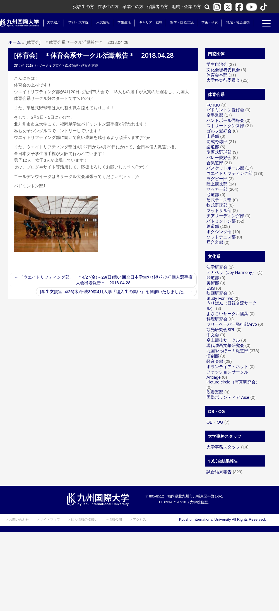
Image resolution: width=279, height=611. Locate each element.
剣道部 (212, 226)
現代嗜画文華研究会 (225, 345)
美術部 (212, 283)
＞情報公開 (113, 519)
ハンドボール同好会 (225, 120)
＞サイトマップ (48, 519)
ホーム (14, 42)
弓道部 (212, 194)
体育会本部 (89, 65)
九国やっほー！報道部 (227, 350)
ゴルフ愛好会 (219, 131)
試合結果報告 (219, 471)
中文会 (212, 334)
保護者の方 (157, 6)
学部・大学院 (78, 22)
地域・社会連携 (237, 22)
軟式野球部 (216, 205)
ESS (210, 288)
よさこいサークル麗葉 (227, 313)
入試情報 (103, 22)
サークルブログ (51, 65)
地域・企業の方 (186, 6)
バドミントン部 (221, 221)
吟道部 (212, 277)
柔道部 (212, 146)
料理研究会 (216, 319)
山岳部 (212, 136)
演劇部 (212, 356)
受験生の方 (83, 6)
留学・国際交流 (182, 22)
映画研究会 (216, 293)
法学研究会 (216, 267)
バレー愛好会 (219, 157)
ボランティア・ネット (227, 366)
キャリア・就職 (150, 22)
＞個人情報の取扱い (83, 519)
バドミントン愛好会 (225, 109)
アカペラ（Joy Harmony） (231, 272)
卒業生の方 (132, 6)
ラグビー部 (216, 178)
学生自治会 (216, 64)
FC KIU (213, 105)
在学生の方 (108, 6)
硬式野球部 (216, 141)
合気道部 (214, 162)
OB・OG (214, 422)
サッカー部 (216, 189)
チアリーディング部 (225, 215)
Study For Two (219, 298)
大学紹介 (53, 22)
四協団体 (72, 65)
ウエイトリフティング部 (229, 173)
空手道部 (214, 115)
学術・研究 (209, 22)
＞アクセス (137, 519)
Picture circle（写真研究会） (233, 382)
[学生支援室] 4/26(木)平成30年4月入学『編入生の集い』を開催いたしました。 (116, 291)
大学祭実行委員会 (223, 80)
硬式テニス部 (219, 199)
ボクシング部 (219, 231)
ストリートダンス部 (225, 125)
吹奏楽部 (214, 392)
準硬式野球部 (219, 152)
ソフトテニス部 (221, 237)
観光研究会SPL (220, 329)
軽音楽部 (214, 361)
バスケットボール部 (225, 168)
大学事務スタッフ (223, 447)
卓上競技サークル (223, 340)
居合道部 (214, 242)
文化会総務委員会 (223, 69)
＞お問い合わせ (17, 519)
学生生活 (124, 22)
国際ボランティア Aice (227, 397)
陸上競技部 (216, 184)
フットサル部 (219, 210)
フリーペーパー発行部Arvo (231, 324)
